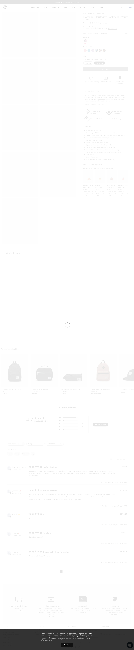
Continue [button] (67, 645)
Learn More (48, 640)
